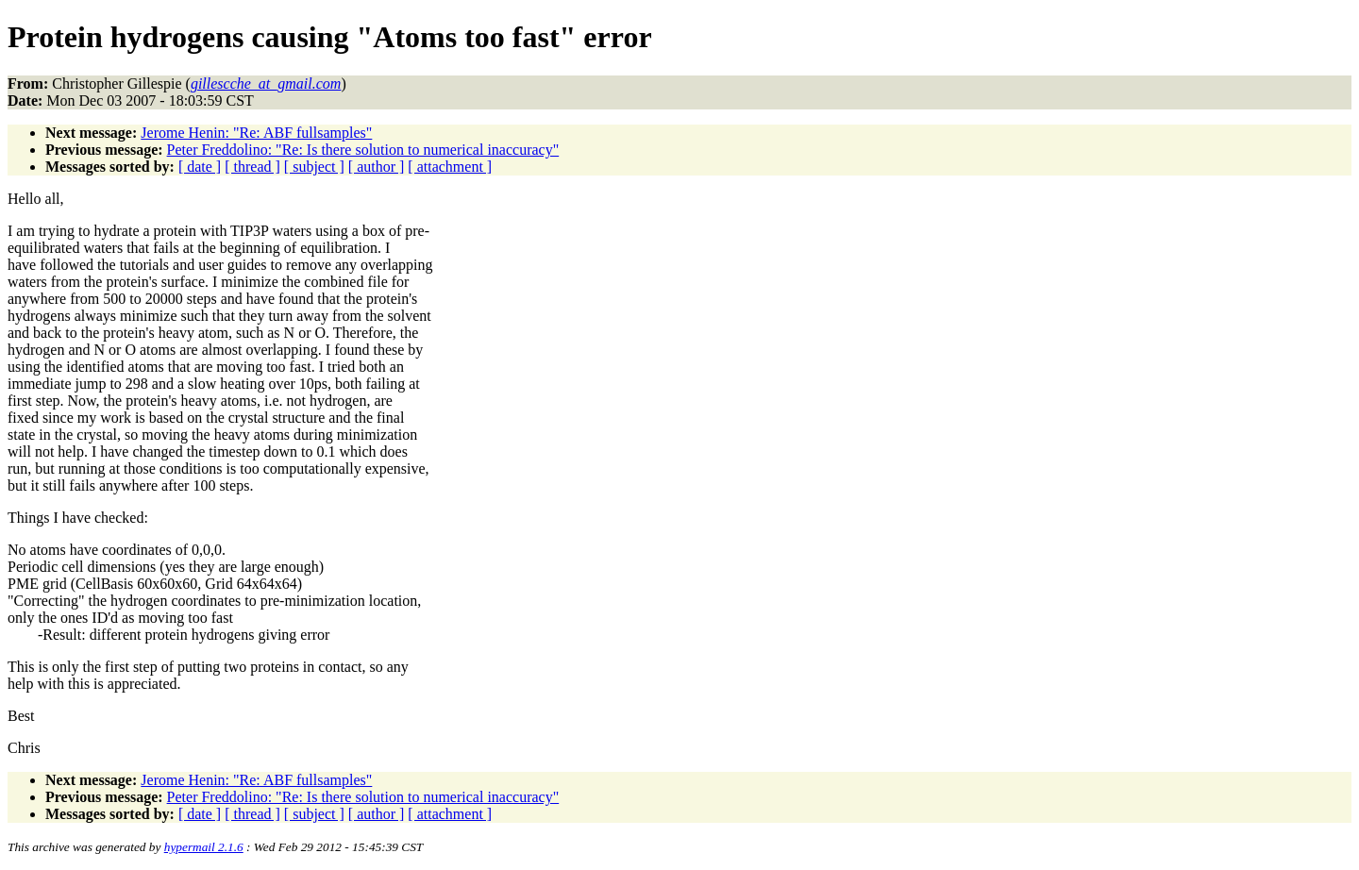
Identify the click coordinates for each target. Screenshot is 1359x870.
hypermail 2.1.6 (203, 847)
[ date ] (199, 167)
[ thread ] (252, 167)
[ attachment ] (450, 167)
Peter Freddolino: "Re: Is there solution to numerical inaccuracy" (363, 150)
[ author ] (376, 167)
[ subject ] (314, 167)
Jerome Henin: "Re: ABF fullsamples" (256, 133)
